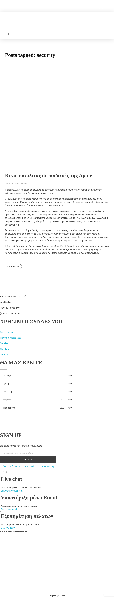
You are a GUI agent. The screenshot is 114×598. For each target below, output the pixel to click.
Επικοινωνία (6, 332)
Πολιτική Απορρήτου (10, 337)
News (18, 183)
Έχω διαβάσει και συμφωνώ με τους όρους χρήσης (31, 466)
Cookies (4, 343)
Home (10, 47)
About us (4, 349)
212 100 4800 (8, 527)
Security (24, 183)
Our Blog (4, 354)
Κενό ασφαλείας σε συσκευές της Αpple (48, 175)
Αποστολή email (9, 509)
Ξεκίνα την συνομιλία (11, 490)
